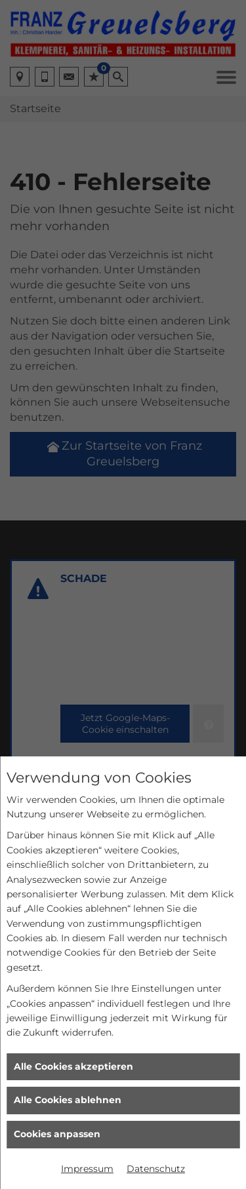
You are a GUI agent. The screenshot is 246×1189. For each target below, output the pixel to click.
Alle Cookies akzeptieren (73, 1066)
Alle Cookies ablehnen (67, 1100)
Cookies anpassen (57, 1134)
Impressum (87, 1169)
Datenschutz (156, 1169)
